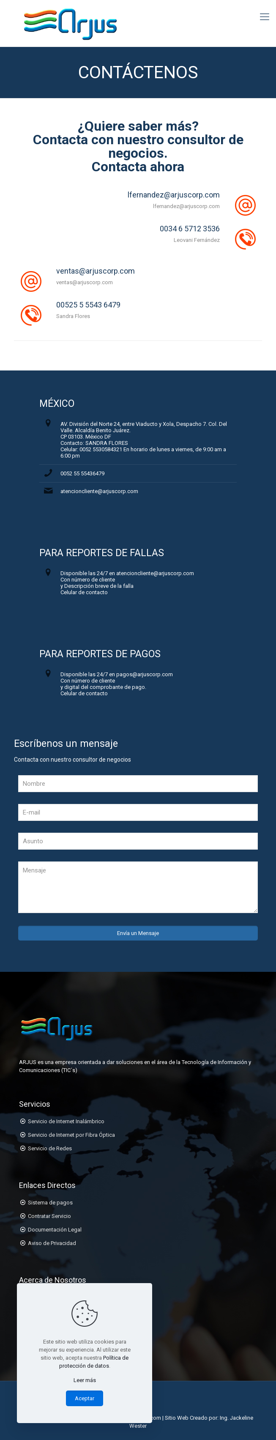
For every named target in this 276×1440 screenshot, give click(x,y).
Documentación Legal (55, 1229)
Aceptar (84, 1398)
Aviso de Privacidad (52, 1243)
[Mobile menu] (264, 17)
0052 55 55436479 (82, 473)
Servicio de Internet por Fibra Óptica (71, 1135)
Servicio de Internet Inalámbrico (66, 1121)
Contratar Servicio (49, 1216)
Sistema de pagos (50, 1202)
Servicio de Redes (50, 1148)
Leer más (85, 1380)
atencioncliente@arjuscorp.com (99, 491)
